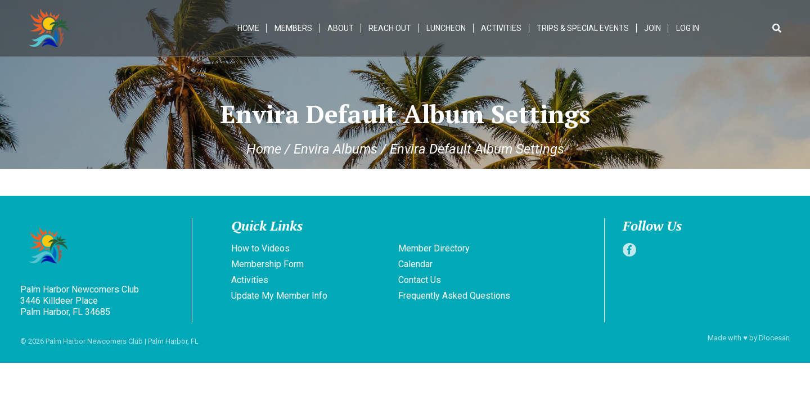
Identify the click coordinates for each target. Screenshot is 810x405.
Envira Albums (335, 149)
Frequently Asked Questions (454, 295)
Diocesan (774, 338)
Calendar (415, 264)
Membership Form (267, 264)
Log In (687, 28)
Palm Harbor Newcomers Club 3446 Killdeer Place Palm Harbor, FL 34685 (79, 300)
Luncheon (446, 28)
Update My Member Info (279, 295)
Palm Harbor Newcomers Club (94, 341)
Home (248, 28)
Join (652, 28)
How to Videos (260, 248)
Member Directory (434, 248)
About (340, 28)
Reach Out (390, 28)
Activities (501, 28)
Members (293, 28)
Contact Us (419, 279)
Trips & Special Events (583, 28)
